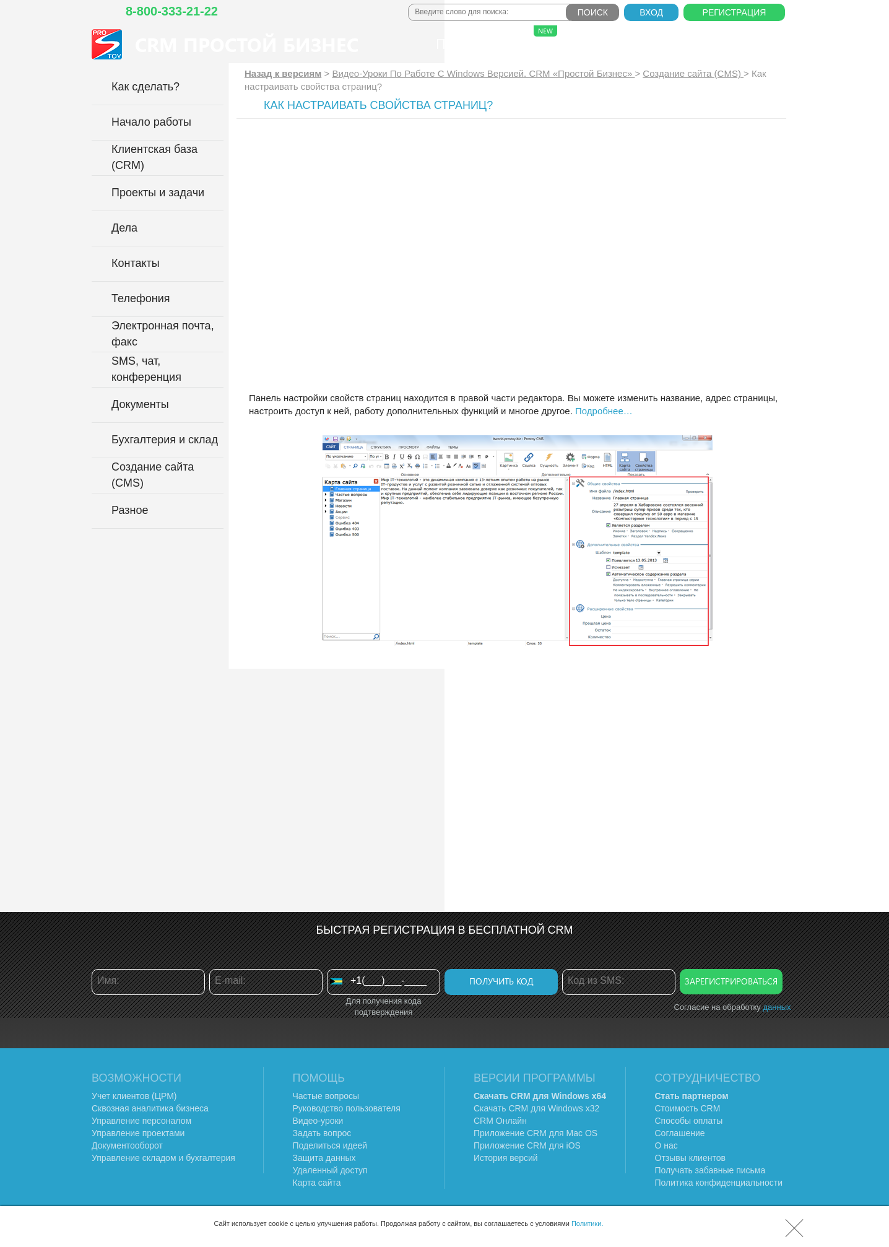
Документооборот (127, 1145)
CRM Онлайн (500, 1121)
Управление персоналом (141, 1121)
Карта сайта (317, 1183)
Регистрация (734, 12)
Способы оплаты (689, 1121)
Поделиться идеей (330, 1145)
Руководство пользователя (347, 1108)
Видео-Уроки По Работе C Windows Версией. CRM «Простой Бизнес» (483, 73)
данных (777, 1007)
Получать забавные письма (710, 1170)
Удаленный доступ (330, 1170)
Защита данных (324, 1158)
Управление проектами (138, 1133)
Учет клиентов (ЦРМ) (134, 1096)
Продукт (466, 43)
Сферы (532, 39)
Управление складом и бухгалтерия (163, 1158)
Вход (651, 12)
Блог (699, 43)
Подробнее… (604, 411)
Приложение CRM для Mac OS (535, 1133)
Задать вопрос (322, 1133)
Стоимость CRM (688, 1108)
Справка (758, 43)
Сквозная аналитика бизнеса (150, 1108)
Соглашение (680, 1133)
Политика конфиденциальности (719, 1183)
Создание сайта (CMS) (693, 73)
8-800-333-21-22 (172, 11)
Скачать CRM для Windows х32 (536, 1108)
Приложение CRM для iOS (527, 1145)
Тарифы (589, 43)
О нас (649, 43)
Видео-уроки (318, 1121)
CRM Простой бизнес (246, 44)
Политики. (587, 1223)
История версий (506, 1158)
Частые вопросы (326, 1096)
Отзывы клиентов (690, 1158)
